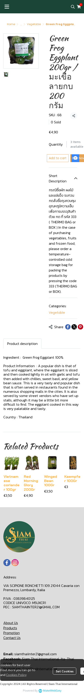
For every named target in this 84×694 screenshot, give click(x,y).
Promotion (11, 632)
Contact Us (12, 637)
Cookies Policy (16, 675)
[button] (73, 7)
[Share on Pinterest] (80, 327)
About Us (10, 622)
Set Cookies (64, 671)
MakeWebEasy (52, 690)
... (21, 24)
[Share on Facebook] (68, 327)
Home (11, 24)
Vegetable (34, 24)
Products (10, 628)
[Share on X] (74, 327)
